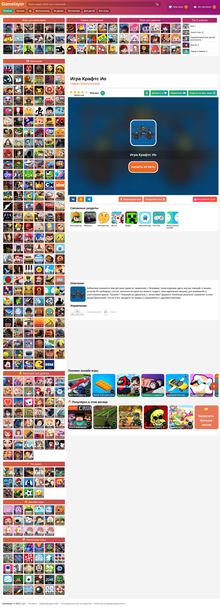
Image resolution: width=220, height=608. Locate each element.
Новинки (7, 11)
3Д (30, 11)
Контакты (32, 603)
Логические (74, 11)
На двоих (59, 11)
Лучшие (20, 11)
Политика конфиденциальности (109, 603)
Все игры (104, 11)
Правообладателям (49, 603)
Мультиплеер (43, 11)
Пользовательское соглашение (76, 603)
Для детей (89, 11)
